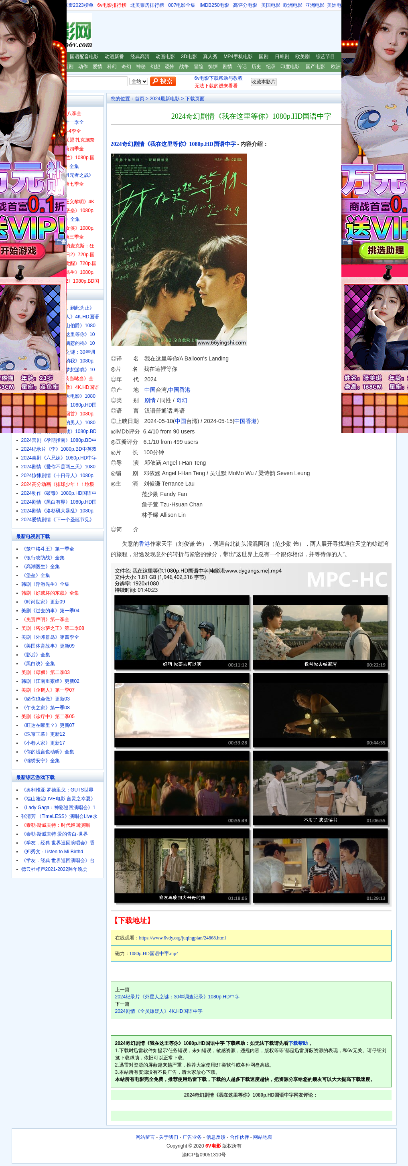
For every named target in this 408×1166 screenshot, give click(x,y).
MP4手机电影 (238, 56)
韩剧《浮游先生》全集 (45, 584)
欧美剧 (302, 56)
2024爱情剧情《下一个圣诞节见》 (58, 519)
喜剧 (68, 66)
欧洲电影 (292, 5)
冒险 (198, 66)
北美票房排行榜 (147, 5)
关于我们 (168, 1137)
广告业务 (192, 1137)
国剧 (263, 56)
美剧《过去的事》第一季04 (50, 610)
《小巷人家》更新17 (43, 743)
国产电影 (315, 66)
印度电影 (290, 66)
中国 (150, 390)
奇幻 (126, 66)
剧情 (227, 66)
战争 (184, 66)
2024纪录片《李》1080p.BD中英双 (59, 449)
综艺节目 (325, 56)
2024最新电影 (165, 98)
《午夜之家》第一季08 (45, 708)
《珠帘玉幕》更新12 (43, 734)
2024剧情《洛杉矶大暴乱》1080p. (58, 511)
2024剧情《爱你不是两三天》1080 (58, 467)
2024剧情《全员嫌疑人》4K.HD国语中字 (159, 1011)
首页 (139, 98)
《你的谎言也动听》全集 (47, 752)
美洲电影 (336, 5)
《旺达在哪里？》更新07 (48, 725)
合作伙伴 (239, 1137)
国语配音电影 (84, 56)
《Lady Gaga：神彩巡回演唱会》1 (58, 807)
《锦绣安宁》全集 (40, 760)
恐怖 (170, 66)
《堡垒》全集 (35, 575)
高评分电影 (245, 5)
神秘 (141, 66)
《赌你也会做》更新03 (45, 699)
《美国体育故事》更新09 (48, 646)
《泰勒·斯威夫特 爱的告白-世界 (54, 834)
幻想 (155, 66)
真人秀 (210, 56)
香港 (185, 390)
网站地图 (262, 1137)
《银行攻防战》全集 (43, 558)
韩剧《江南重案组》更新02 (50, 681)
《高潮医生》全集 (40, 566)
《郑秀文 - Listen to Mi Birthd (52, 851)
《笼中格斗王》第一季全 (47, 549)
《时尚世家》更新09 (43, 602)
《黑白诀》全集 (38, 663)
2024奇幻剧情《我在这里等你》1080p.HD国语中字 (173, 144)
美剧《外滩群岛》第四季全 (50, 637)
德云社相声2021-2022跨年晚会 (54, 869)
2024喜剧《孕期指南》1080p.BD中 (59, 440)
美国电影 (270, 5)
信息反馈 (215, 1137)
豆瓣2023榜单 (78, 5)
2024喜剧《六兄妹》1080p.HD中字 (59, 458)
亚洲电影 (315, 5)
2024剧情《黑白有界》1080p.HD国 (59, 502)
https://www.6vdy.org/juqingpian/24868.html (182, 938)
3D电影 (189, 56)
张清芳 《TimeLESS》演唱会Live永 (59, 816)
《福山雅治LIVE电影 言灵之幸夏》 (58, 799)
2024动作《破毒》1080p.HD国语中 (59, 493)
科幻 (112, 66)
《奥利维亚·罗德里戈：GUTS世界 (57, 790)
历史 (256, 66)
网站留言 (145, 1137)
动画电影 (165, 56)
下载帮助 (298, 1043)
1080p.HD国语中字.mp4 (154, 953)
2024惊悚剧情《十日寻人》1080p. (58, 475)
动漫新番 (114, 56)
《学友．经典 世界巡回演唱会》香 (58, 843)
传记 (242, 66)
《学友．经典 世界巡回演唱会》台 (58, 860)
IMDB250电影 (214, 5)
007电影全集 (181, 5)
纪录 (271, 66)
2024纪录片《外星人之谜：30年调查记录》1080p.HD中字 (177, 997)
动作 (83, 66)
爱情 (97, 66)
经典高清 (140, 56)
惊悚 (213, 66)
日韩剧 (282, 56)
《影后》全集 (35, 655)
